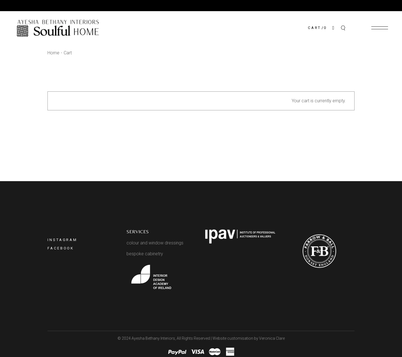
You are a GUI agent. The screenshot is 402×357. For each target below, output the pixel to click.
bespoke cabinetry (144, 253)
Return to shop (201, 131)
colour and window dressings (154, 243)
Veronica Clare (272, 338)
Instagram (62, 240)
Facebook (60, 248)
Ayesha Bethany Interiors (153, 338)
